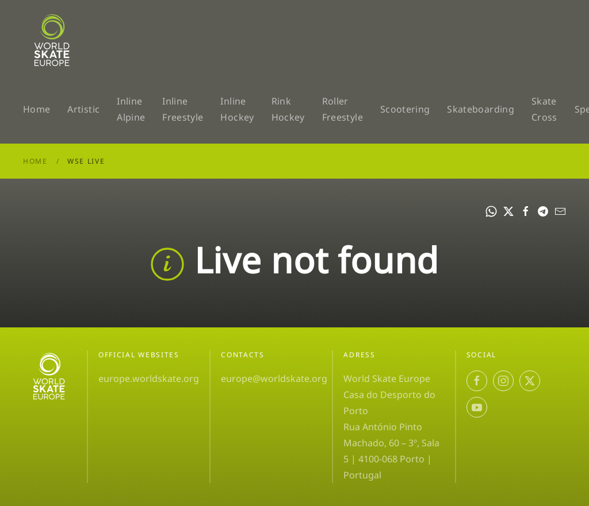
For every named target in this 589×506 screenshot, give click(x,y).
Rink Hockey (288, 109)
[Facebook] (476, 380)
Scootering (405, 109)
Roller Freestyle (342, 109)
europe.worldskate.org (148, 378)
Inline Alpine (131, 109)
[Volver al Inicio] (54, 40)
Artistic (83, 109)
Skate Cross (544, 109)
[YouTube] (476, 407)
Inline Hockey (237, 109)
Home (36, 109)
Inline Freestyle (182, 109)
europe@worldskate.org (274, 378)
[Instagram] (503, 380)
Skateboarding (480, 109)
